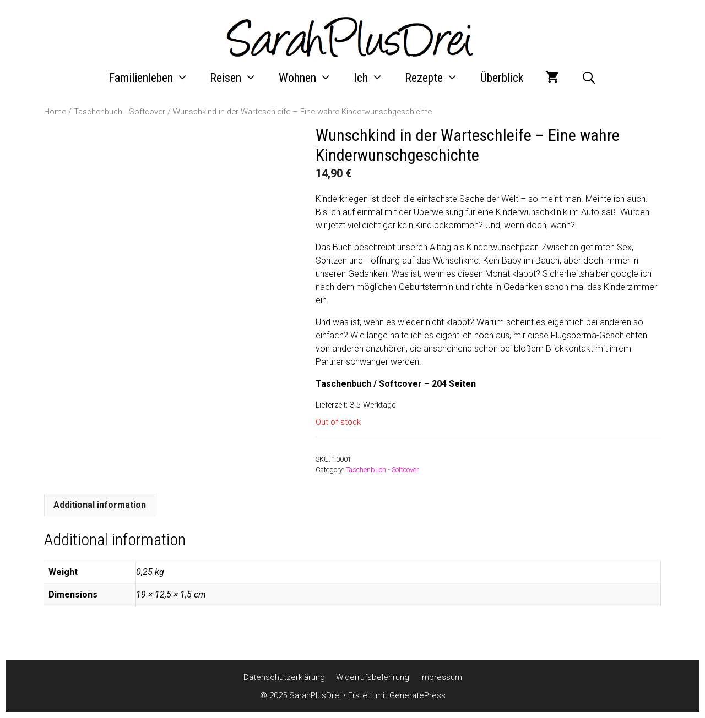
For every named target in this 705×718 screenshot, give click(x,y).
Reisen (239, 78)
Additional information (99, 505)
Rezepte (437, 78)
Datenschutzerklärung (284, 677)
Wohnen (311, 78)
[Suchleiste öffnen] (589, 78)
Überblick (501, 78)
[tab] (99, 505)
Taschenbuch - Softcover (119, 112)
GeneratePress (417, 695)
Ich (374, 78)
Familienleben (154, 78)
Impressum (441, 677)
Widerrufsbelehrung (372, 677)
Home (55, 112)
